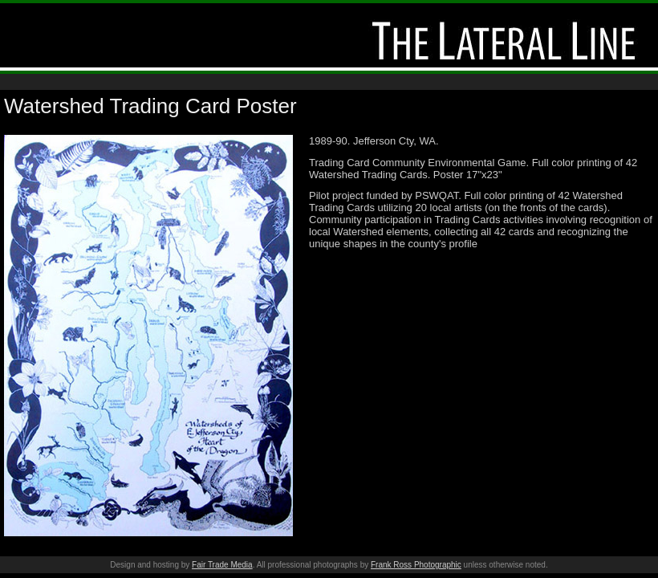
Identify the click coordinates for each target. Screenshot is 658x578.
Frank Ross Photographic (416, 564)
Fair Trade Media (222, 564)
